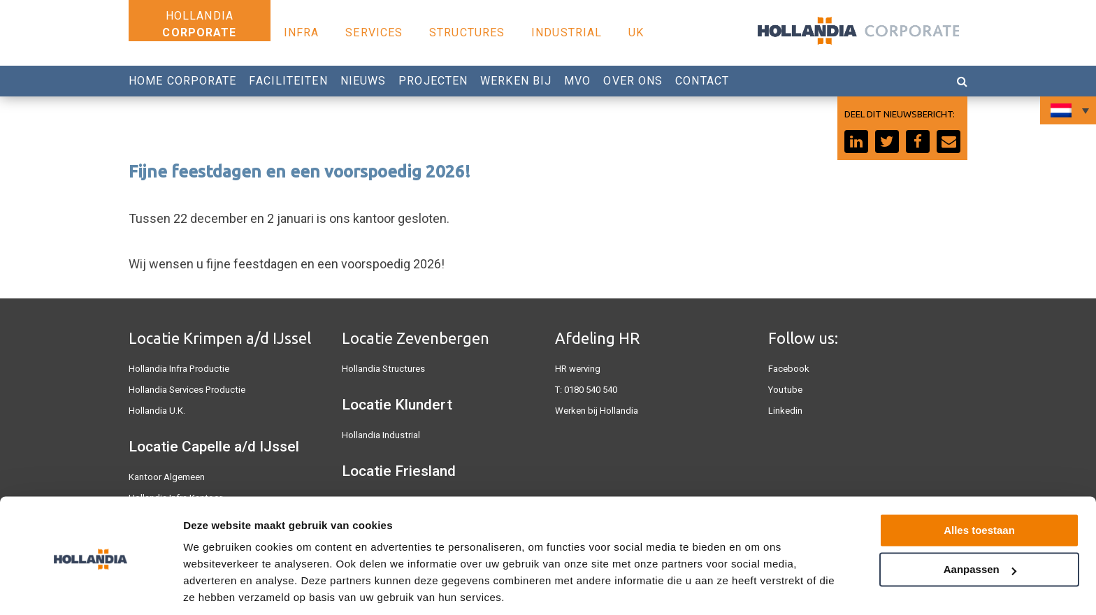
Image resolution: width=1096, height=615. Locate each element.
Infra (301, 32)
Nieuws (363, 80)
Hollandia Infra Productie (178, 368)
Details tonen (216, 587)
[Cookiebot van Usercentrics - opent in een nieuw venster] (90, 587)
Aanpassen (980, 521)
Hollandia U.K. (157, 410)
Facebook (788, 368)
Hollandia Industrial (380, 435)
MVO (577, 80)
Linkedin (785, 410)
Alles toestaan (979, 482)
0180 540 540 (590, 389)
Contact (702, 80)
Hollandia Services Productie (186, 389)
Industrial (566, 32)
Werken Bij (515, 80)
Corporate (199, 32)
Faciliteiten (288, 80)
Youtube (785, 389)
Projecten (433, 80)
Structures (467, 32)
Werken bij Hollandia (596, 410)
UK (636, 32)
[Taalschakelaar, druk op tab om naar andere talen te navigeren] (1068, 110)
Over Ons (633, 80)
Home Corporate (182, 80)
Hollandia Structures (383, 368)
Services (374, 32)
